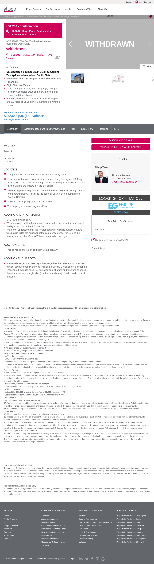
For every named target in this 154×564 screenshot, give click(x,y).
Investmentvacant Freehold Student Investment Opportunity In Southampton (53, 17)
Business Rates (48, 522)
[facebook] (92, 559)
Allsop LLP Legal (67, 559)
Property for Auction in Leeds (129, 522)
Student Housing (86, 539)
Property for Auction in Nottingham (131, 539)
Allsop (10, 9)
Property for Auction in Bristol (129, 519)
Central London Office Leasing (54, 529)
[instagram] (97, 559)
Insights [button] (68, 9)
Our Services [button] (53, 9)
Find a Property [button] (33, 9)
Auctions (45, 516)
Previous (70, 43)
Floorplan (104, 129)
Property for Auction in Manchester (131, 535)
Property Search (17, 17)
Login (150, 2)
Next (149, 43)
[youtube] (103, 559)
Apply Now (120, 212)
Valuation (45, 545)
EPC (116, 129)
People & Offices (11, 525)
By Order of (9, 158)
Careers (128, 2)
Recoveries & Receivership (53, 542)
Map (73, 129)
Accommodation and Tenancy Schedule (44, 129)
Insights (7, 522)
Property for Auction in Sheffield (130, 542)
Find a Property (10, 519)
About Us (8, 529)
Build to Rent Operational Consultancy (95, 522)
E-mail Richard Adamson (124, 182)
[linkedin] (81, 559)
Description (12, 129)
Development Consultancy (52, 532)
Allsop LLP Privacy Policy (46, 559)
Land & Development (88, 532)
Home (6, 17)
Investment (83, 529)
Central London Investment (53, 525)
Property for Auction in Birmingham (132, 516)
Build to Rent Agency (88, 519)
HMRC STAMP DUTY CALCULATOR (110, 240)
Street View (87, 129)
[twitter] (87, 559)
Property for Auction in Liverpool (130, 529)
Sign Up (140, 1)
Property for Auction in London (130, 532)
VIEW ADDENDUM (120, 147)
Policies (7, 539)
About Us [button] (102, 9)
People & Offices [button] (85, 9)
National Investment (50, 539)
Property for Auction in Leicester (130, 525)
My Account (9, 535)
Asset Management (49, 519)
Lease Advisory (48, 535)
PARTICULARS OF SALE (121, 140)
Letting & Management (88, 535)
